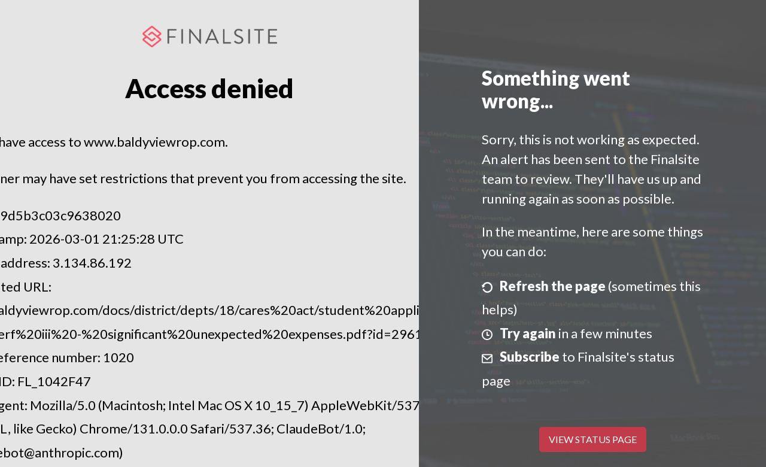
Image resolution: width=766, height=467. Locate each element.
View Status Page (593, 439)
